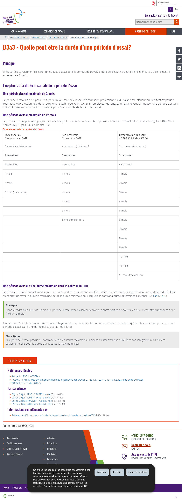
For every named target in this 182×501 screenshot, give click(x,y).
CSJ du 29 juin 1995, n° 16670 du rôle (31, 394)
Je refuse (117, 472)
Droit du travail (38, 37)
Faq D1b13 (159, 296)
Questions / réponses (145, 31)
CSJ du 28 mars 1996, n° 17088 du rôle (32, 400)
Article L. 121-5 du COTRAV (26, 376)
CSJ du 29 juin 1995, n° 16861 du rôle (31, 397)
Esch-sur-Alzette (145, 458)
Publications (52, 443)
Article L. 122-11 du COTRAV (26, 382)
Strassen (157, 458)
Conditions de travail (54, 31)
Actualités (51, 438)
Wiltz (164, 458)
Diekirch (134, 458)
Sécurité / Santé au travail (100, 31)
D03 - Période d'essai (58, 37)
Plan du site (17, 488)
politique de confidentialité (73, 486)
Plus (172, 31)
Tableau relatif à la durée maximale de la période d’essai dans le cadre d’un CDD (53, 415)
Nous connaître (18, 31)
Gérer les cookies (137, 472)
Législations (51, 454)
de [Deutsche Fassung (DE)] (176, 8)
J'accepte (101, 472)
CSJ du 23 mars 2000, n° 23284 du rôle (32, 404)
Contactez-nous (140, 444)
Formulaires (51, 448)
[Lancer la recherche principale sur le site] (176, 21)
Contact (6, 488)
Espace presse (52, 459)
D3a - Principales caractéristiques (84, 37)
